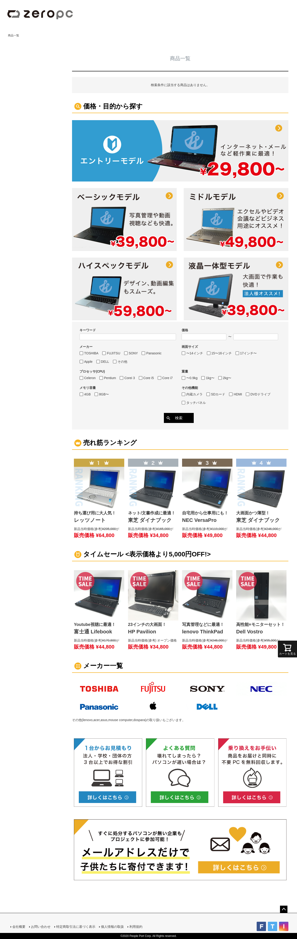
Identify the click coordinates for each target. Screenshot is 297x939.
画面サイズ (190, 347)
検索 (179, 418)
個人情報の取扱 (112, 927)
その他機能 (190, 388)
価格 (185, 330)
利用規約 (135, 927)
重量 (185, 371)
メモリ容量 (87, 388)
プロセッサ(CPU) (92, 371)
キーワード (87, 330)
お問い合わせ (41, 927)
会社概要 (18, 927)
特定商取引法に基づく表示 (75, 927)
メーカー (86, 347)
